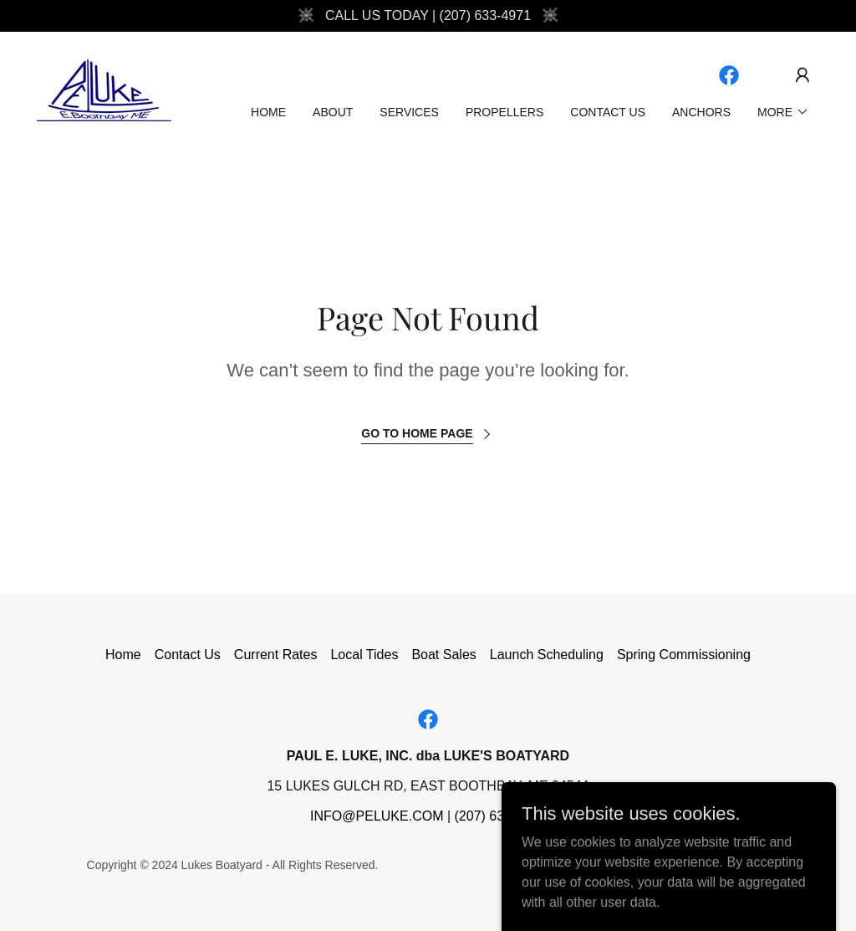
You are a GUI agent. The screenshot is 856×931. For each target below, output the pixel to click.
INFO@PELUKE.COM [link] (376, 816)
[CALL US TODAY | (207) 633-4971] (428, 15)
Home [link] (268, 112)
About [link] (333, 112)
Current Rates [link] (276, 654)
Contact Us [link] (607, 112)
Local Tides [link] (364, 654)
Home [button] (123, 654)
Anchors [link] (701, 112)
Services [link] (409, 112)
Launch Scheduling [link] (547, 654)
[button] (802, 75)
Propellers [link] (504, 112)
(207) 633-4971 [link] (500, 816)
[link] (104, 89)
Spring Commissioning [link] (684, 654)
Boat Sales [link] (443, 654)
